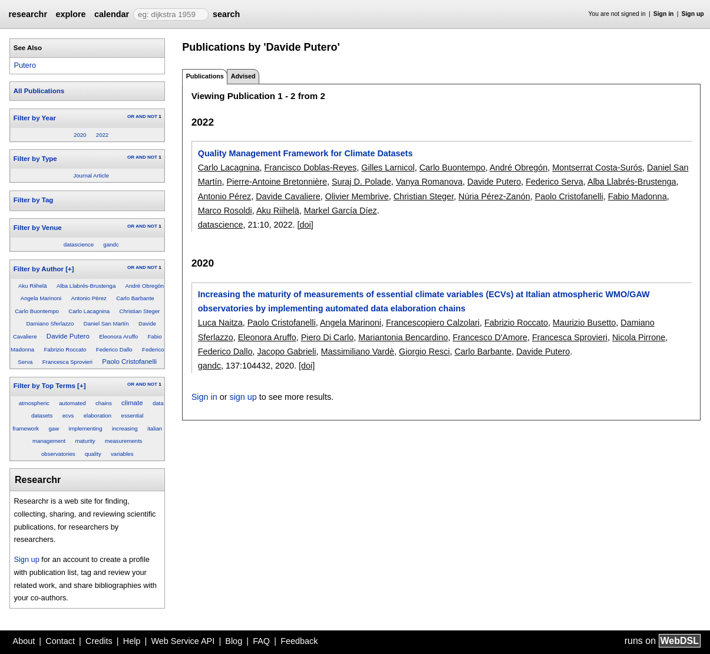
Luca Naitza (220, 322)
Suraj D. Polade (361, 181)
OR (130, 116)
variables (122, 454)
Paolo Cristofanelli (129, 361)
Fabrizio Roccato (65, 349)
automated (72, 403)
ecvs (68, 415)
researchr (27, 14)
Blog (233, 641)
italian (154, 428)
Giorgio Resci (424, 351)
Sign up (693, 14)
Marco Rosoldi (225, 210)
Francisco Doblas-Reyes (311, 167)
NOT (152, 116)
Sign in (663, 14)
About (24, 641)
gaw (54, 428)
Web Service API (182, 641)
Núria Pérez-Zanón (494, 196)
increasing (125, 428)
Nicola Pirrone (638, 337)
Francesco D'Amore (490, 337)
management (48, 441)
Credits (99, 641)
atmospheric (34, 403)
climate (132, 402)
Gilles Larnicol (387, 167)
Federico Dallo (114, 349)
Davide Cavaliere (288, 196)
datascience (79, 244)
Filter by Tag (34, 199)
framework (25, 428)
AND (141, 116)
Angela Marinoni (41, 298)
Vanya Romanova (429, 181)
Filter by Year (35, 117)
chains (103, 403)
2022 (102, 135)
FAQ (261, 641)
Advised (243, 76)
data (158, 403)
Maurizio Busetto (584, 322)
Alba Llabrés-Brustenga (86, 285)
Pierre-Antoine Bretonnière (277, 181)
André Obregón (145, 285)
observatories (58, 454)
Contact (60, 641)
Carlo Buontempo (37, 311)
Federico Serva (554, 181)
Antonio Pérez (89, 298)
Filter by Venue (38, 227)
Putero (25, 65)
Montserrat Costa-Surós (597, 167)
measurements (123, 441)
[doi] (305, 224)
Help (132, 641)
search (226, 14)
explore (70, 14)
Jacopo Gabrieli (286, 351)
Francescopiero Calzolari (433, 322)
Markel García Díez (340, 210)
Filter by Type (35, 158)
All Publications (39, 90)
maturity (85, 441)
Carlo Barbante (135, 298)
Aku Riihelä (32, 285)
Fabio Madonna (637, 196)
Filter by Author (39, 268)
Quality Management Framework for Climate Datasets (305, 153)
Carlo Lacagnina (89, 311)
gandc (110, 244)
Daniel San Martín (106, 323)
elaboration (97, 415)
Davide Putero (68, 336)
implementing (85, 428)
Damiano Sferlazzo (50, 323)
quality (93, 454)
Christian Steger (139, 311)
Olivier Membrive (357, 196)
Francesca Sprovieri (67, 362)
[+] (69, 268)
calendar (111, 14)
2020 (80, 135)
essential (132, 415)
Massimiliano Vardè (358, 351)
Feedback (299, 641)
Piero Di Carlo (327, 337)
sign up (242, 397)
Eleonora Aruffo (118, 336)
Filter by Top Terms (44, 385)
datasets (41, 415)
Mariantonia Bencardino (403, 337)
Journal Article (90, 175)
